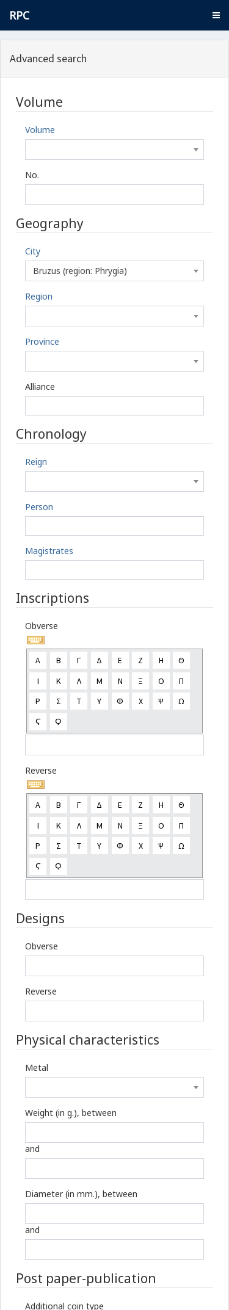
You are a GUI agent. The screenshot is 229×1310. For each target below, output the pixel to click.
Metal (36, 1067)
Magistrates (49, 550)
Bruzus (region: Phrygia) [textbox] (80, 270)
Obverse (41, 626)
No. (32, 175)
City (32, 251)
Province (42, 341)
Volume (40, 129)
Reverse (41, 770)
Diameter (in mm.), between (81, 1194)
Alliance (40, 386)
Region (39, 296)
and (32, 1148)
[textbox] (114, 149)
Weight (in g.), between (71, 1112)
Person (39, 507)
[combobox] (114, 149)
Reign (36, 461)
